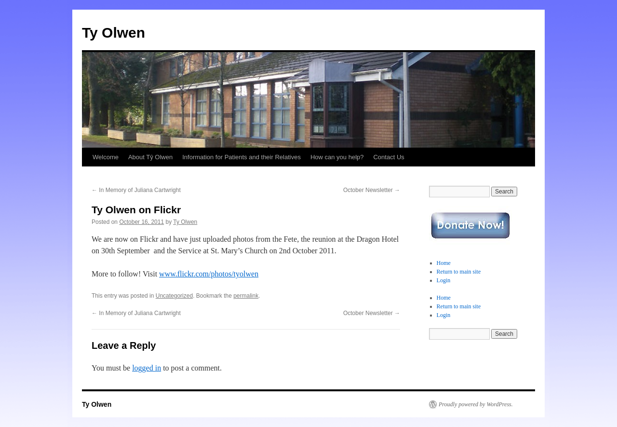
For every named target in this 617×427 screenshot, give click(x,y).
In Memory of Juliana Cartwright (136, 190)
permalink (245, 295)
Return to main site (459, 271)
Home (444, 263)
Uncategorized (174, 295)
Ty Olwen (113, 33)
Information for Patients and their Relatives (241, 157)
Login (444, 280)
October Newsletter (371, 190)
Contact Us (388, 157)
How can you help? (337, 157)
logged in (146, 368)
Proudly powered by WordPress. (476, 404)
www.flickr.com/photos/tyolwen (208, 274)
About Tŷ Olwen (150, 157)
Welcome (106, 157)
